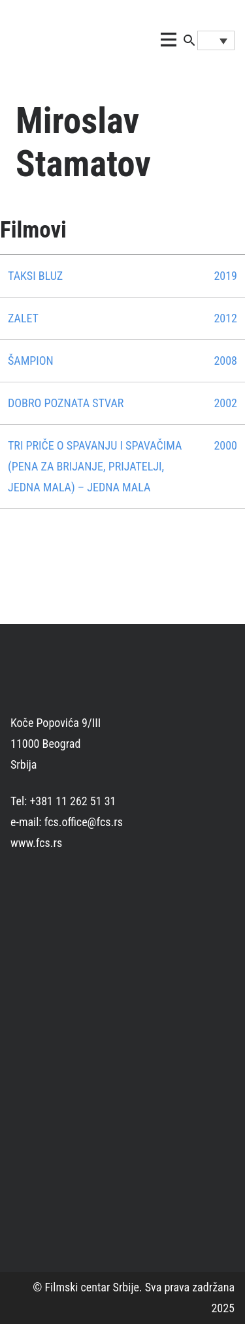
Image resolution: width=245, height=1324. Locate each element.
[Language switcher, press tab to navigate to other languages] (216, 40)
